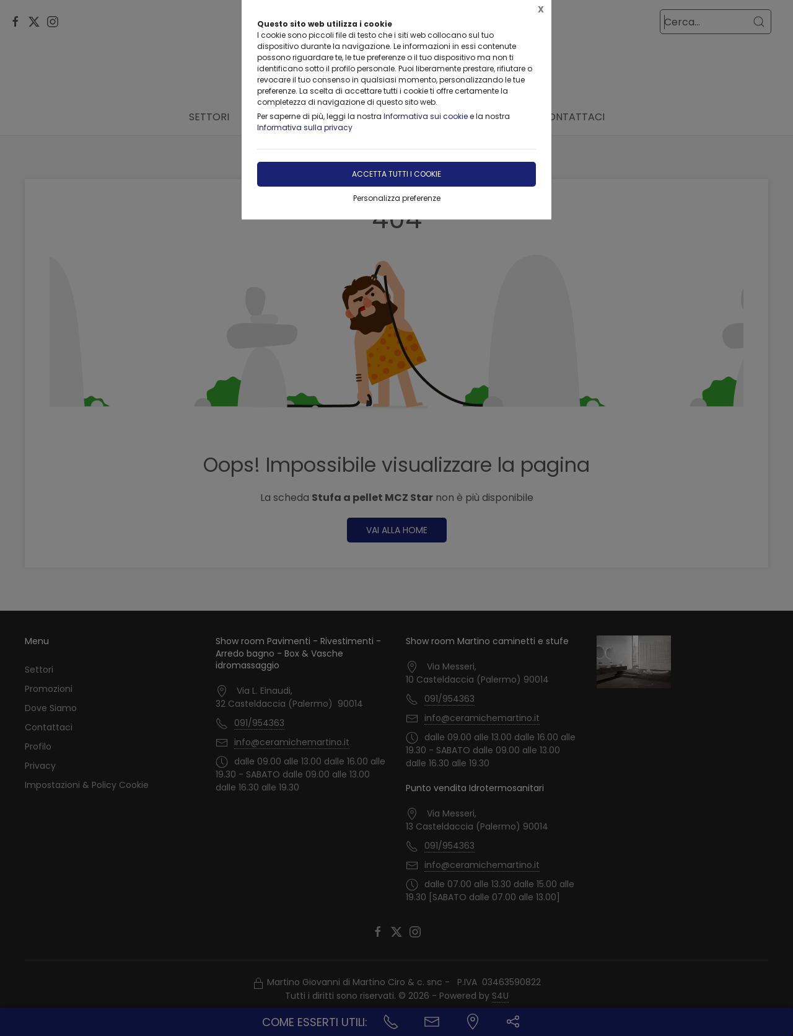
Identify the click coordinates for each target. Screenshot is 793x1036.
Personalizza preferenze (396, 198)
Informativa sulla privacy (305, 127)
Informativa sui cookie (425, 116)
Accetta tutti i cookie (396, 174)
